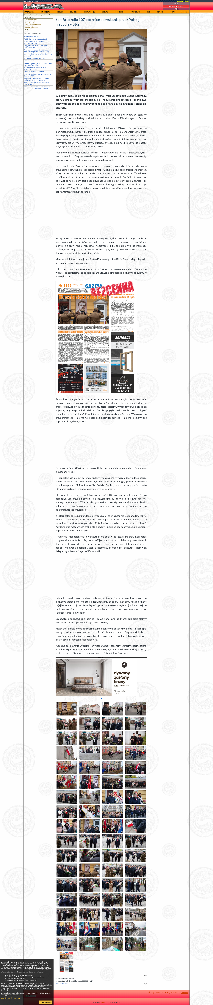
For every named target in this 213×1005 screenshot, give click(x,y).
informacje (29, 12)
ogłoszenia (45, 12)
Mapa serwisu (155, 993)
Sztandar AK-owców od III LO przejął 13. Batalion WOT (37, 75)
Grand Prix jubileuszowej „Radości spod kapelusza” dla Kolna (38, 64)
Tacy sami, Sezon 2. (31, 27)
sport (172, 12)
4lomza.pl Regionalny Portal (37, 994)
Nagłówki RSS (172, 993)
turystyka (135, 12)
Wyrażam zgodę (46, 1002)
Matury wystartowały (31, 36)
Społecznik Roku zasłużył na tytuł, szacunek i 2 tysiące (36, 68)
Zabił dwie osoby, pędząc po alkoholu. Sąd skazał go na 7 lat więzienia (37, 79)
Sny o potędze (29, 22)
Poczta (176, 9)
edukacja (73, 12)
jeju (148, 12)
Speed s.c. (104, 1002)
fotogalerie (120, 12)
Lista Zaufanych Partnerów (10, 998)
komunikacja (89, 12)
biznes (60, 12)
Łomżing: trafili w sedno (33, 24)
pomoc (160, 12)
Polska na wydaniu (31, 20)
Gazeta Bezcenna (50, 15)
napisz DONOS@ (183, 1)
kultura (105, 12)
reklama (26, 29)
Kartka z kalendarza (176, 6)
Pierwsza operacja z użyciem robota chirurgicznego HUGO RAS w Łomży (36, 51)
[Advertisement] (101, 215)
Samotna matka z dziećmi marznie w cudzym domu (36, 83)
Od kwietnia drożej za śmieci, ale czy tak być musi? (38, 55)
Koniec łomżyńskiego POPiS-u (34, 58)
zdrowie (185, 12)
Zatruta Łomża (29, 61)
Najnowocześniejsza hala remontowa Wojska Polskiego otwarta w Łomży (37, 87)
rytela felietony (29, 17)
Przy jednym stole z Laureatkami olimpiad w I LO (35, 46)
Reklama (184, 993)
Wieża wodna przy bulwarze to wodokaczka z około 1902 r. (34, 42)
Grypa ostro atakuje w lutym (34, 72)
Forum (176, 4)
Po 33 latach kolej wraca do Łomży (36, 39)
